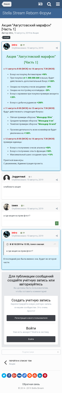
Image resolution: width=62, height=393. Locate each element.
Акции (36, 33)
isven (33, 244)
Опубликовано (27, 48)
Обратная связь (31, 384)
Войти (31, 339)
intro (11, 33)
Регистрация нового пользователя (31, 318)
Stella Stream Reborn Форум (26, 13)
